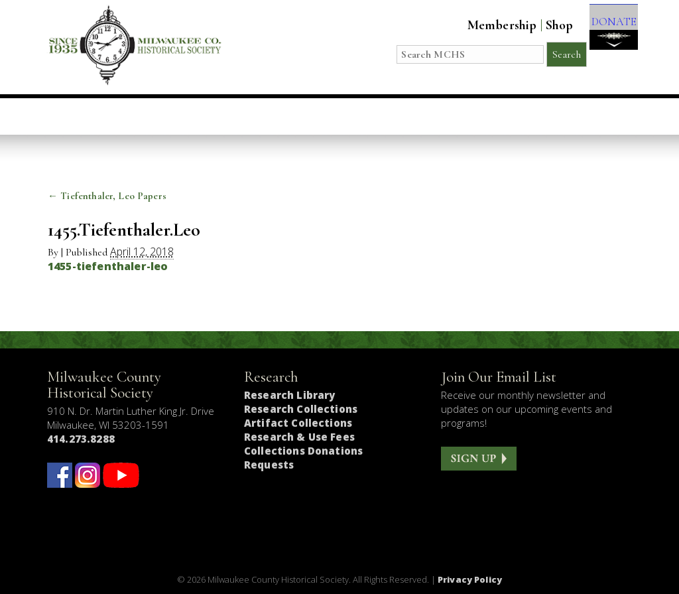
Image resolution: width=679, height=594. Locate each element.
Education (211, 116)
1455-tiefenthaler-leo (108, 266)
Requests (269, 464)
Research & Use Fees (299, 436)
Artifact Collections (298, 422)
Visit (137, 116)
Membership (487, 25)
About (487, 116)
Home (80, 116)
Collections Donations (303, 450)
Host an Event (313, 116)
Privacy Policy (470, 579)
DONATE (606, 34)
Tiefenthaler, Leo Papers (107, 196)
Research (413, 116)
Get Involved (574, 116)
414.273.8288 (81, 438)
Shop (544, 25)
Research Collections (300, 408)
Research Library (289, 395)
